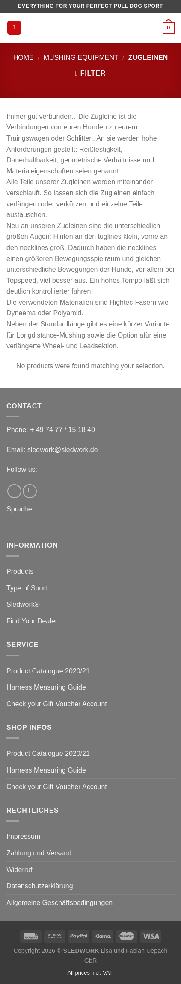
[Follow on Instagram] (30, 491)
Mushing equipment (81, 57)
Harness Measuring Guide (46, 687)
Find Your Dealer (31, 621)
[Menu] (14, 28)
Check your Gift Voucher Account (56, 704)
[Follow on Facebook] (14, 491)
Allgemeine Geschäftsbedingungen (59, 902)
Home (23, 57)
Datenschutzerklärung (39, 886)
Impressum (23, 836)
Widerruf (19, 869)
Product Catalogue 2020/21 (48, 671)
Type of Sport (26, 588)
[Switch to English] (8, 523)
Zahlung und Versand (38, 853)
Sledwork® (23, 604)
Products (19, 571)
